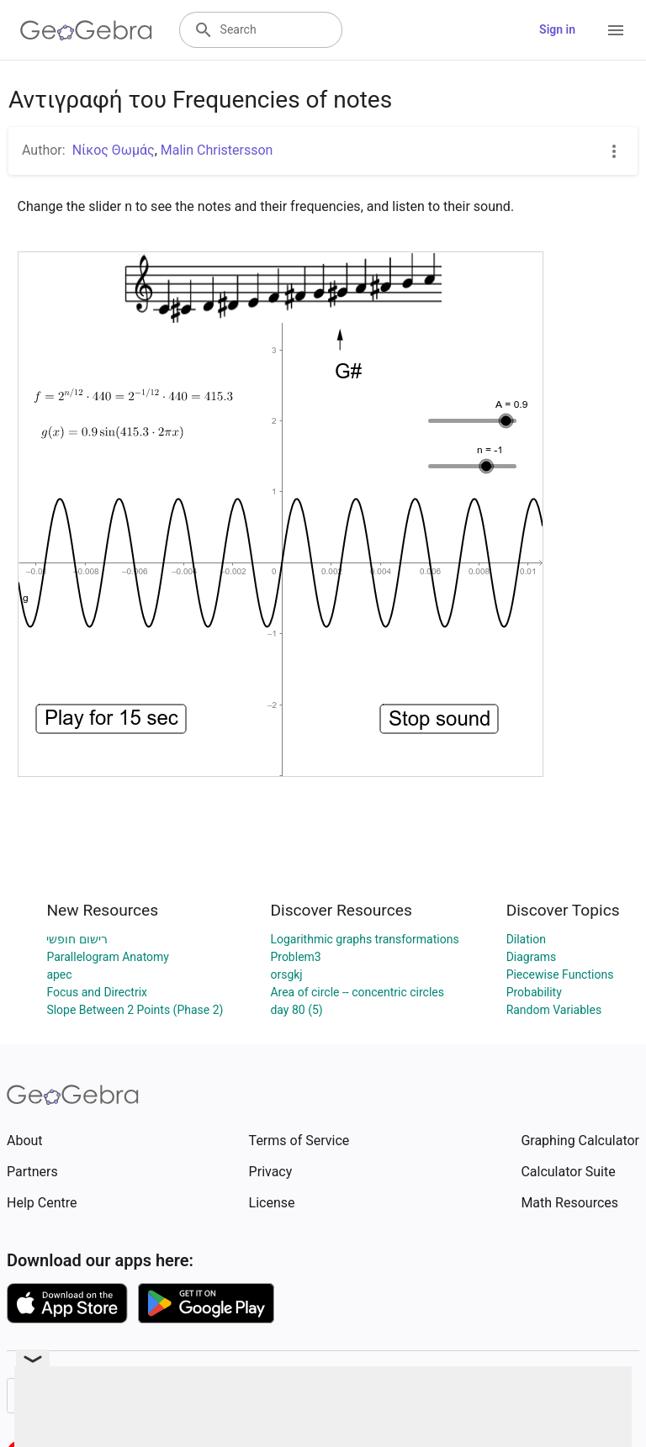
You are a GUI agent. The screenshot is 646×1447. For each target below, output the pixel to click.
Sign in (557, 29)
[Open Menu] (616, 30)
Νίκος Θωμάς (113, 150)
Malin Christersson (217, 150)
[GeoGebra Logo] (86, 30)
